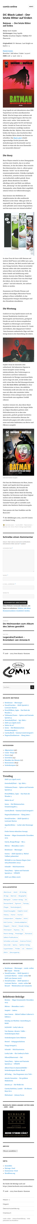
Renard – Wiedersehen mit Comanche (18, 986)
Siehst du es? (9, 725)
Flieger (6, 907)
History (6, 915)
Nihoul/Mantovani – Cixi (14, 1057)
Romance (28, 933)
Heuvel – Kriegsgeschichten (15, 1041)
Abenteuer (7, 892)
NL (23, 930)
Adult (15, 892)
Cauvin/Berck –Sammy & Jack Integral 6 (19, 733)
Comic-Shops (9, 753)
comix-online (10, 6)
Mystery (17, 930)
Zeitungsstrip (14, 952)
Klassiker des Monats (12, 760)
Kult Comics (8, 922)
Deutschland (8, 903)
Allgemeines (9, 750)
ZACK (6, 952)
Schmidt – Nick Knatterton (14, 867)
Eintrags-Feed (10, 1168)
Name (5, 575)
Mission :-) (6, 1200)
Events (7, 755)
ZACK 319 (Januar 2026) (13, 978)
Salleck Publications (11, 937)
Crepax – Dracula (13, 971)
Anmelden (8, 1166)
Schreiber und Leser (11, 941)
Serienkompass (10, 765)
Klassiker (18, 918)
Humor (20, 915)
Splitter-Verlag (24, 945)
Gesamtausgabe (9, 911)
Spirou (15, 945)
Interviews (8, 758)
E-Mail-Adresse (9, 584)
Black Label (18, 138)
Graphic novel (22, 911)
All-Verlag (23, 892)
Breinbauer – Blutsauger (13, 703)
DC (9, 527)
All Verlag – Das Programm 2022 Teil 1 (18, 1074)
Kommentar (8, 548)
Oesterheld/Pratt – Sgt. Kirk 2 (15, 720)
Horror (12, 527)
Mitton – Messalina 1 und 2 (14, 846)
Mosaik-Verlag (24, 926)
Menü (31, 6)
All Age (6, 896)
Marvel (14, 926)
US (23, 949)
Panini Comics (8, 51)
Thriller (17, 949)
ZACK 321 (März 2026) (13, 877)
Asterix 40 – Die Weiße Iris (14, 1085)
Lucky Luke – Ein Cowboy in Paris (17, 1053)
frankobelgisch (16, 907)
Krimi (26, 918)
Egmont (18, 903)
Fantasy (26, 903)
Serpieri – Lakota (11, 1010)
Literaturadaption (20, 922)
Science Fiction (25, 941)
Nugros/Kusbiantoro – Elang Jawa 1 (17, 735)
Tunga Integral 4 (11, 1045)
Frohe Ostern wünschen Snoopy (16, 831)
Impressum (7, 1213)
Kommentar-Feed (11, 1171)
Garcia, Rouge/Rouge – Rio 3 (15, 842)
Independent (8, 918)
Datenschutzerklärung (11, 1208)
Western (29, 949)
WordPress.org (10, 1173)
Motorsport (8, 930)
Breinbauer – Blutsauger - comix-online (19, 968)
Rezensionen (28, 525)
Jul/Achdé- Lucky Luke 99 (14, 1027)
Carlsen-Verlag (17, 900)
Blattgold (7, 900)
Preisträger (19, 933)
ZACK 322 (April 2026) (13, 723)
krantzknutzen (9, 525)
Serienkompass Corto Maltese (15, 1038)
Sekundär (7, 945)
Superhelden (27, 527)
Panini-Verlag (19, 527)
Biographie (22, 896)
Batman (5, 527)
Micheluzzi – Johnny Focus (14, 1095)
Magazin (7, 926)
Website (6, 593)
